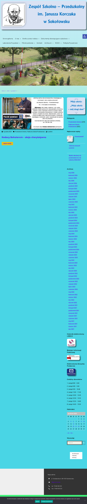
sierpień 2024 (72, 228)
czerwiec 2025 (73, 202)
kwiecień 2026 (72, 175)
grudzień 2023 (72, 244)
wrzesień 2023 (73, 252)
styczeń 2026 (72, 183)
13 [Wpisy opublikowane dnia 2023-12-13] (73, 424)
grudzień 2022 (72, 273)
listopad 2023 (72, 247)
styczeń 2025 (72, 215)
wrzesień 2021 (73, 313)
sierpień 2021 (72, 316)
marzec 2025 (72, 210)
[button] (85, 36)
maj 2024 (71, 234)
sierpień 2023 (72, 255)
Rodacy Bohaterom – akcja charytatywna (24, 137)
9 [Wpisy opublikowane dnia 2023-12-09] (81, 421)
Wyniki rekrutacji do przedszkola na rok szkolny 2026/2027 (75, 158)
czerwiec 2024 (73, 231)
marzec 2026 (72, 178)
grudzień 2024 (72, 218)
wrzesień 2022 (73, 281)
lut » (72, 433)
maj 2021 (71, 321)
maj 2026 (71, 173)
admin (51, 131)
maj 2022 (71, 292)
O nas (17, 38)
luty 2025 (71, 212)
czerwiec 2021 (73, 318)
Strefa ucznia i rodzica (29, 38)
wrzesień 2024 (73, 226)
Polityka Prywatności (70, 43)
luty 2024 (71, 241)
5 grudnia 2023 (7, 131)
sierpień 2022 (72, 284)
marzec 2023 (72, 265)
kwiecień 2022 (72, 294)
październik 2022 (73, 279)
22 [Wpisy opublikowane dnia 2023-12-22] (78, 426)
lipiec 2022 (71, 287)
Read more (7, 143)
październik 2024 (73, 223)
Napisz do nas (56, 482)
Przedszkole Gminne (21, 131)
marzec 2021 (72, 326)
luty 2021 (71, 329)
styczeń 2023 (72, 271)
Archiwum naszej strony (75, 455)
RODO (57, 43)
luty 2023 (71, 268)
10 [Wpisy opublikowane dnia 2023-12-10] (84, 421)
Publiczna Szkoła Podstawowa (36, 131)
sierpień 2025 (72, 196)
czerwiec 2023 (73, 257)
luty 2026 (71, 181)
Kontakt (39, 43)
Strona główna (8, 38)
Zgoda (37, 501)
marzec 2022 (72, 297)
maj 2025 (71, 204)
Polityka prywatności (47, 501)
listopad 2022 (72, 276)
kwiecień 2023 (72, 263)
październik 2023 (73, 249)
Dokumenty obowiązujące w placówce (54, 38)
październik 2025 (73, 191)
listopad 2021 (72, 308)
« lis (68, 433)
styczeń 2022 (72, 302)
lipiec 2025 (71, 199)
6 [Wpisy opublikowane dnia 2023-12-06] (73, 421)
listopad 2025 (72, 188)
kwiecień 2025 (72, 207)
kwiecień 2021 (72, 324)
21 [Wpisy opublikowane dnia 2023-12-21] (76, 426)
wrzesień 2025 (73, 194)
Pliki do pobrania (27, 43)
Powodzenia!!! (79, 136)
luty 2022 (71, 300)
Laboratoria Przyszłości (10, 43)
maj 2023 (71, 260)
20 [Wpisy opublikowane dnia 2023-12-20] (73, 426)
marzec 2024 (72, 239)
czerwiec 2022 (73, 289)
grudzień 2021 (72, 305)
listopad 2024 (72, 220)
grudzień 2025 (72, 186)
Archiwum (48, 43)
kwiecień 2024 (72, 236)
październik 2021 (73, 310)
